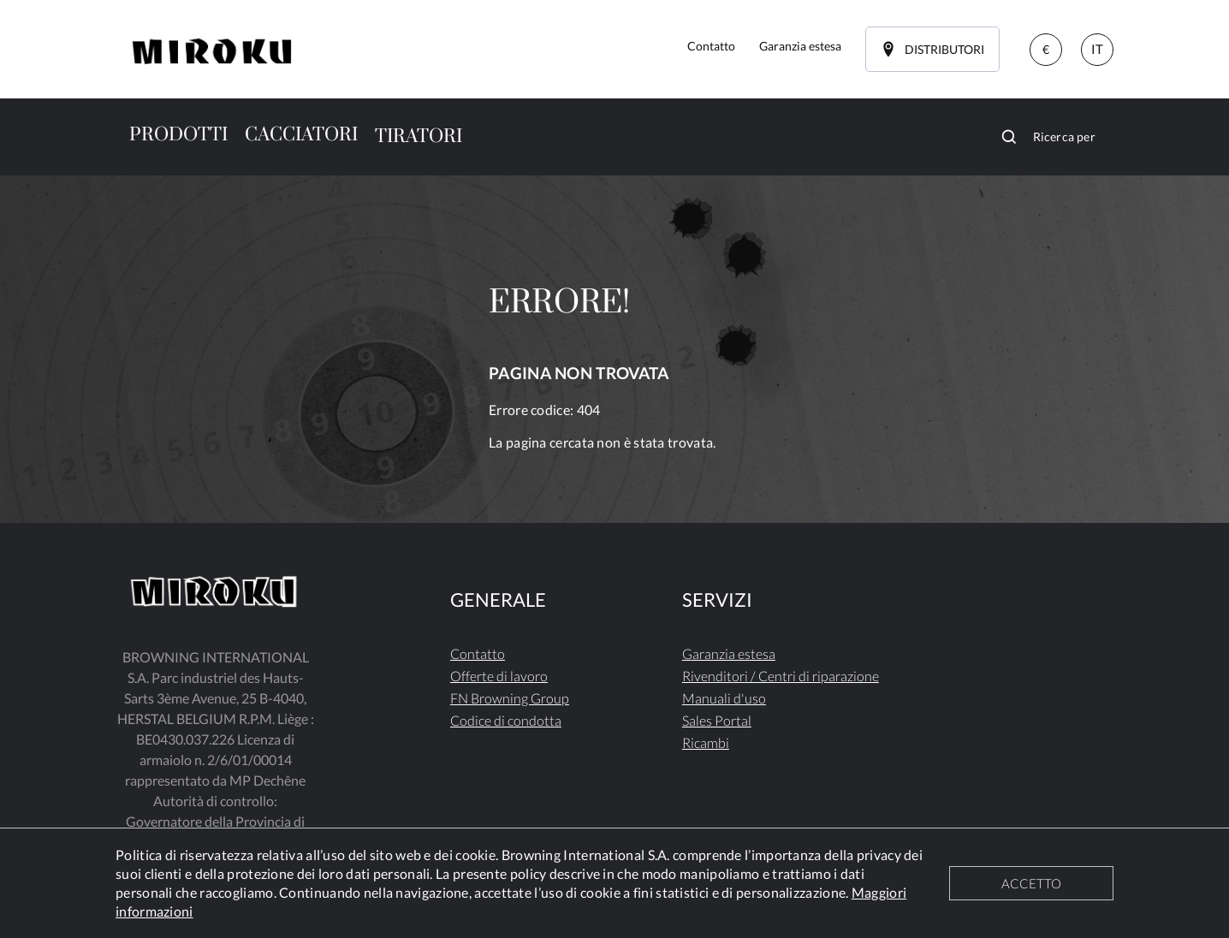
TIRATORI (418, 136)
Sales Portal (716, 720)
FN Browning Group (509, 698)
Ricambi (705, 742)
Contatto (477, 653)
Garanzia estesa (728, 653)
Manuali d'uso (724, 698)
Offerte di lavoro (499, 676)
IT (1097, 48)
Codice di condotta (505, 720)
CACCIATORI (301, 134)
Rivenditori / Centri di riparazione (780, 676)
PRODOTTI (178, 134)
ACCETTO (1031, 883)
